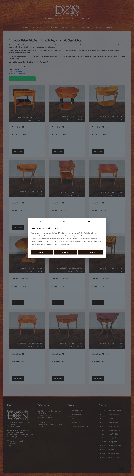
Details (65, 222)
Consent (42, 222)
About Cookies (89, 222)
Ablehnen (42, 252)
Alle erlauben (90, 252)
